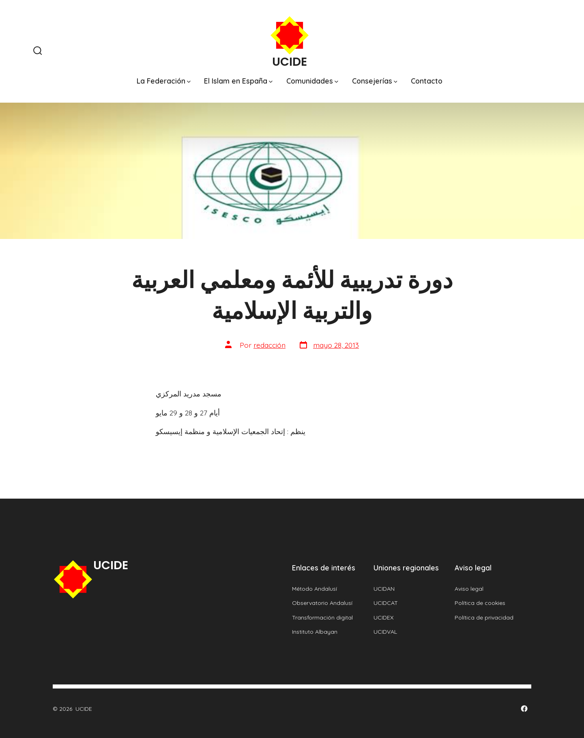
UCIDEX (384, 617)
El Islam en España (238, 80)
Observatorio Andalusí (322, 603)
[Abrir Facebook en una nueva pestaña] (524, 708)
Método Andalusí (314, 588)
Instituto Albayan (314, 631)
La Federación (164, 80)
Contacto (426, 80)
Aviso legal (469, 588)
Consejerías (374, 80)
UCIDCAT (386, 603)
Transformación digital (322, 617)
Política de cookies (480, 603)
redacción (269, 344)
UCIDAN (384, 588)
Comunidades (312, 80)
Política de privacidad (484, 617)
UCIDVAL (385, 631)
